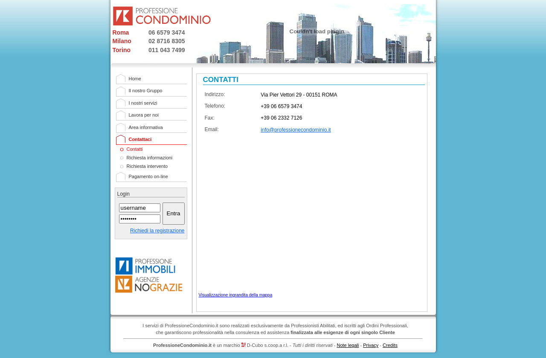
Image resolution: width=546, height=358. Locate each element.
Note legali (348, 345)
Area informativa (146, 127)
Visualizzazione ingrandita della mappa (236, 295)
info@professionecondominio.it (296, 130)
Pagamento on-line (148, 176)
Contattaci (140, 139)
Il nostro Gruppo (146, 90)
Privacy (370, 345)
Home (135, 78)
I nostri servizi (143, 103)
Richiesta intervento (147, 166)
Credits (390, 345)
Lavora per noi (144, 114)
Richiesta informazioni (150, 157)
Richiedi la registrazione (157, 231)
